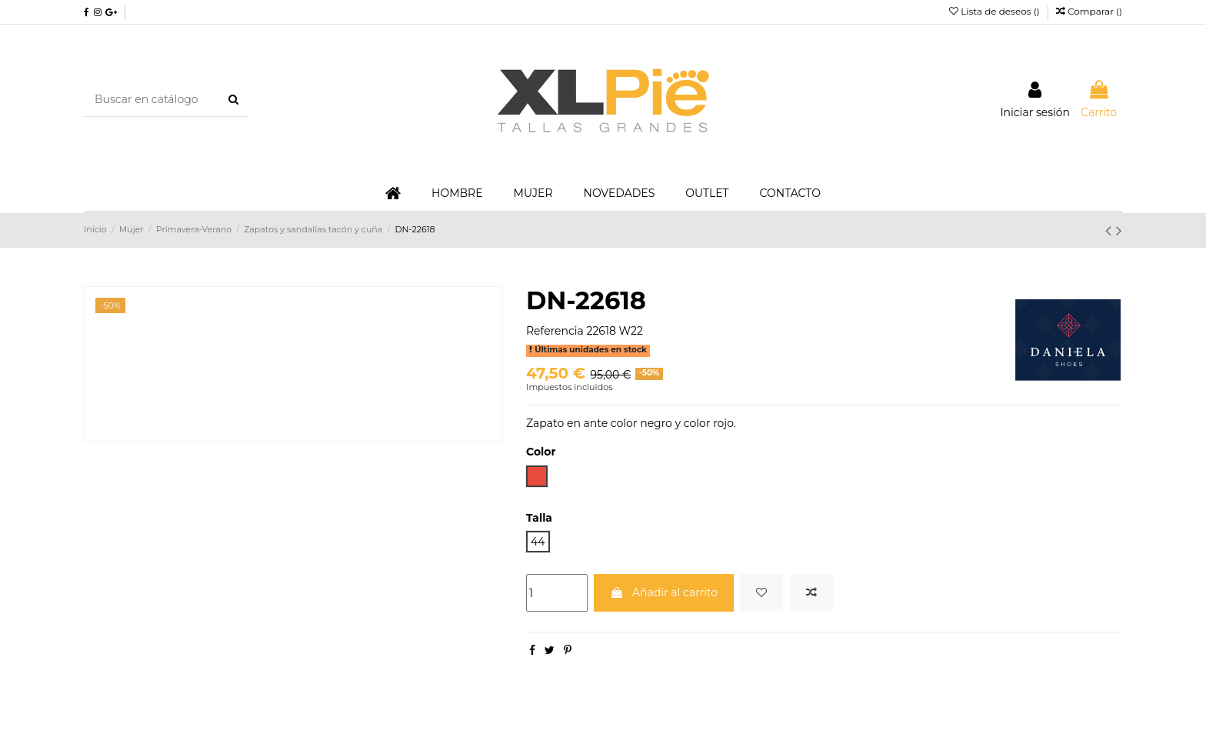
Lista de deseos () (995, 11)
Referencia (555, 331)
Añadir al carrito (664, 592)
